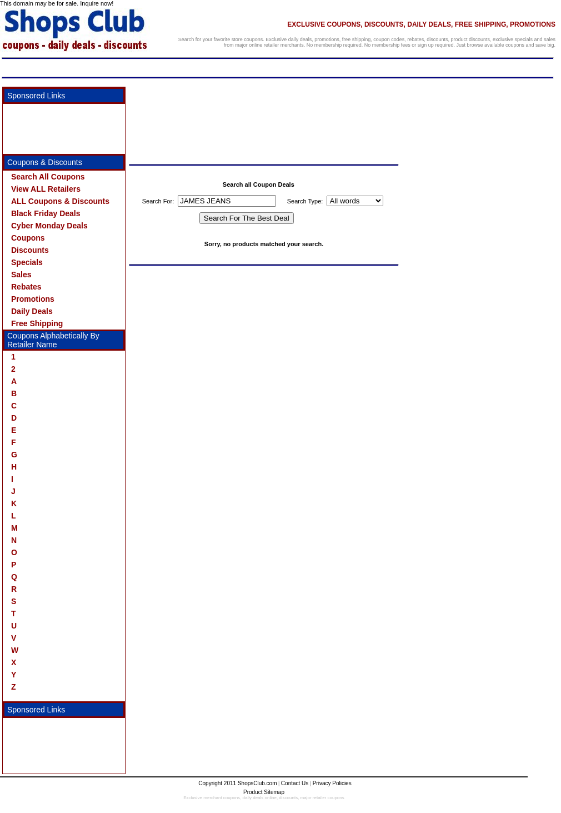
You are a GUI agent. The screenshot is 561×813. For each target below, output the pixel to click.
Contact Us (294, 783)
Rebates (26, 286)
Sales (21, 274)
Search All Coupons (48, 176)
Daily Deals (32, 311)
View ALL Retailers (46, 188)
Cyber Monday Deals (49, 225)
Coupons (28, 237)
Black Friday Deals (46, 213)
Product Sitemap (263, 792)
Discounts (30, 250)
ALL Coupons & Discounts (60, 201)
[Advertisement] (58, 129)
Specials (27, 262)
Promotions (32, 299)
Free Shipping (37, 323)
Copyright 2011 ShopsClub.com (237, 783)
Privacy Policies (332, 783)
